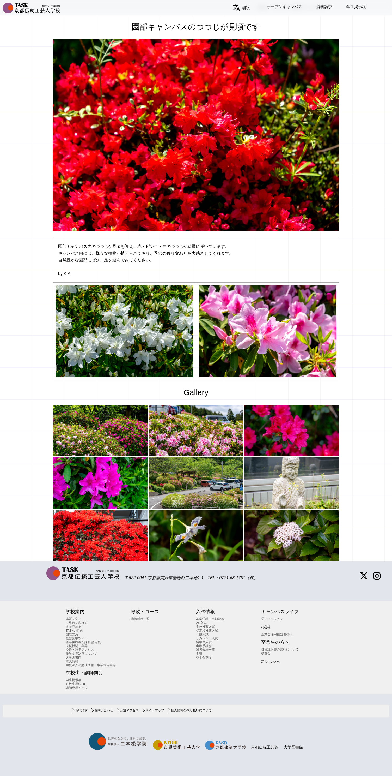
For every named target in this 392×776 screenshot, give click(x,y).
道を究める (73, 627)
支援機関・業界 (77, 646)
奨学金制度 (204, 657)
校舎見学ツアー (77, 638)
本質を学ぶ (73, 619)
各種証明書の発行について (280, 649)
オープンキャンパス (284, 6)
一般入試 (202, 634)
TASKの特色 (74, 630)
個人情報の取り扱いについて (191, 710)
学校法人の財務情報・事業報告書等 (91, 665)
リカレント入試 (207, 638)
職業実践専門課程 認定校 (83, 642)
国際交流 (72, 634)
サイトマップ (154, 710)
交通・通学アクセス (80, 650)
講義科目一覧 (140, 619)
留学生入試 (204, 642)
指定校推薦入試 (207, 630)
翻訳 (246, 7)
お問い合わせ (103, 710)
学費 (199, 653)
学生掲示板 (356, 6)
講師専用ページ (77, 688)
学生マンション (272, 619)
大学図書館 (73, 657)
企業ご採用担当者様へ (276, 634)
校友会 (266, 653)
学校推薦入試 (205, 627)
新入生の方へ (270, 662)
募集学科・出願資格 (210, 619)
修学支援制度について (81, 653)
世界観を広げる (77, 623)
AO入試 (201, 623)
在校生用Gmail (76, 684)
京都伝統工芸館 (264, 747)
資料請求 (324, 6)
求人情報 (72, 661)
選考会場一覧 (205, 650)
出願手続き (204, 646)
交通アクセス (129, 710)
